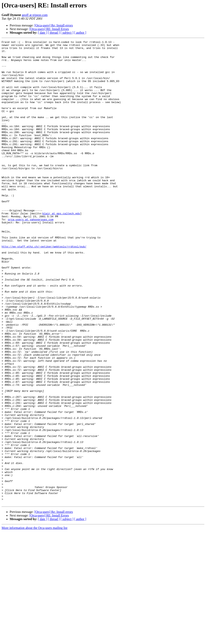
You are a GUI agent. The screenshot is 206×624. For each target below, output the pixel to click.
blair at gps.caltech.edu (61, 248)
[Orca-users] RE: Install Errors (49, 29)
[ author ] (80, 32)
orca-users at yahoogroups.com (30, 255)
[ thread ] (54, 32)
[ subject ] (67, 32)
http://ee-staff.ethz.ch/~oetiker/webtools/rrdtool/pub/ (44, 288)
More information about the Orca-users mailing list (34, 620)
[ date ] (42, 32)
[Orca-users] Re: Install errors (53, 25)
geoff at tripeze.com (34, 15)
